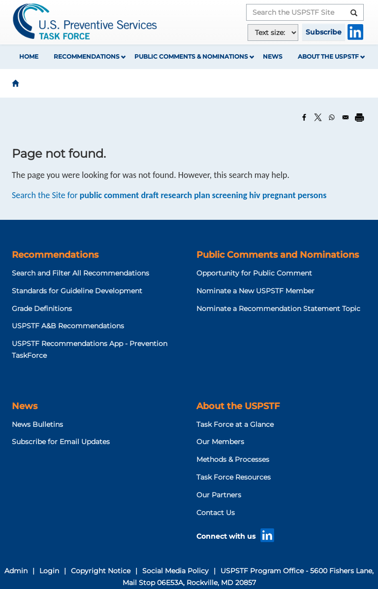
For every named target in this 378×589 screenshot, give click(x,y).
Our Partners (218, 494)
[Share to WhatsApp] (332, 117)
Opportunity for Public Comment (254, 273)
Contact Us (215, 512)
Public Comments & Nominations (191, 56)
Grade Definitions (42, 308)
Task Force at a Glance (235, 424)
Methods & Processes (232, 459)
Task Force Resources (233, 477)
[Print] (359, 117)
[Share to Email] (345, 117)
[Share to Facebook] (304, 117)
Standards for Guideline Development (77, 290)
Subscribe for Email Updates (61, 441)
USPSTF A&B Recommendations (68, 325)
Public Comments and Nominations (277, 254)
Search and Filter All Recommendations (80, 273)
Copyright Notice (100, 570)
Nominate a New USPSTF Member (255, 290)
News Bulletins (37, 424)
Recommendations (87, 56)
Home (28, 56)
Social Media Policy (175, 570)
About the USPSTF (328, 56)
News (273, 56)
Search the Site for (169, 195)
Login (49, 570)
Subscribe (324, 32)
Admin (16, 570)
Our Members (220, 441)
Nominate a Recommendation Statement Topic (278, 308)
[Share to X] (318, 117)
